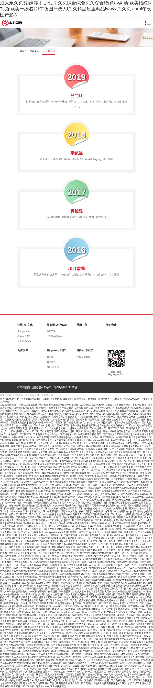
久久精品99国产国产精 (63, 419)
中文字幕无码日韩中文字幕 (67, 502)
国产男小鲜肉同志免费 (107, 520)
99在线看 (68, 556)
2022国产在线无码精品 (122, 476)
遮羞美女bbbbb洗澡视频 (81, 680)
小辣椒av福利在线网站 (65, 505)
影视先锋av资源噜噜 (24, 606)
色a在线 (60, 659)
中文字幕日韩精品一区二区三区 (100, 659)
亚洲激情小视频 (75, 476)
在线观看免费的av (34, 630)
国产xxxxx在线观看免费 (67, 627)
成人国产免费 (60, 680)
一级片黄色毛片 (93, 496)
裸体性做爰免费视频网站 (85, 425)
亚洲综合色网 (119, 490)
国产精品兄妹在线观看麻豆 (48, 562)
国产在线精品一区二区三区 (14, 467)
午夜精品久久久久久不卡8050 (15, 567)
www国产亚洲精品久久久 (37, 446)
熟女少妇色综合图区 (78, 437)
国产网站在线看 (136, 606)
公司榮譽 (34, 51)
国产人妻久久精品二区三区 (30, 674)
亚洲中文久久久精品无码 (79, 493)
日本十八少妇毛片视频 (134, 419)
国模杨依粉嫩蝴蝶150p (91, 508)
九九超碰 (9, 633)
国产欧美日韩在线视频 (41, 570)
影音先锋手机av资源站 (43, 650)
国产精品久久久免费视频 (31, 559)
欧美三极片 (17, 446)
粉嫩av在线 (14, 505)
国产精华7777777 (134, 668)
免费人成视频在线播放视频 (74, 428)
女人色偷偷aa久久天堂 (16, 636)
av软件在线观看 (73, 544)
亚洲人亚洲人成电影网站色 (50, 544)
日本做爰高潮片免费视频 (53, 476)
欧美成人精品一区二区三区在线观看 (134, 609)
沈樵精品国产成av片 (82, 615)
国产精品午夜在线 (113, 541)
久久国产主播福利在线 (115, 413)
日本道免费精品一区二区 (121, 484)
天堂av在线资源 (102, 464)
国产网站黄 (81, 529)
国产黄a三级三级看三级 (41, 603)
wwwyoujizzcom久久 (55, 532)
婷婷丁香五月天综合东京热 (92, 505)
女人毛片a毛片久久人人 (106, 556)
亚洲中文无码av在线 (108, 600)
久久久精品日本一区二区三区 (15, 532)
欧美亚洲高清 (126, 633)
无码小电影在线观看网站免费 (40, 541)
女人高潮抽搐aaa (115, 443)
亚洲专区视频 (44, 505)
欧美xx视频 (104, 582)
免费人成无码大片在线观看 (104, 455)
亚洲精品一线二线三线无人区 (47, 556)
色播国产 (34, 476)
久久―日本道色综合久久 (107, 493)
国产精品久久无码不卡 (116, 612)
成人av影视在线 (24, 425)
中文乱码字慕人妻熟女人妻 (63, 416)
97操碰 (148, 529)
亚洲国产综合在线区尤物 (111, 668)
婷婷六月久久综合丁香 (86, 588)
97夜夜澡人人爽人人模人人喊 (72, 567)
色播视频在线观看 (25, 490)
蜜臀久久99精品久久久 (29, 526)
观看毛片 (75, 677)
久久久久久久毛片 (133, 541)
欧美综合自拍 (8, 612)
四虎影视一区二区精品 (23, 686)
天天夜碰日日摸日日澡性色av (131, 538)
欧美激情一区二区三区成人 (41, 443)
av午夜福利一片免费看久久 (37, 502)
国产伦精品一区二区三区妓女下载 (107, 428)
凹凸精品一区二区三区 (133, 416)
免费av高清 (56, 618)
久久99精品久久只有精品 (45, 642)
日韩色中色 (114, 624)
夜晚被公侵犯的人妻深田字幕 (74, 642)
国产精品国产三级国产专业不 (105, 647)
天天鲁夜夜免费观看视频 (64, 645)
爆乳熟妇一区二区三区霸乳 (104, 633)
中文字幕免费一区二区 (41, 600)
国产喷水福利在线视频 (87, 419)
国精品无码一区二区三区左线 (122, 570)
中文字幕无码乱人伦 (128, 639)
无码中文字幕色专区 (116, 650)
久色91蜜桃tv (127, 653)
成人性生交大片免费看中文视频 (96, 404)
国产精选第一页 (68, 434)
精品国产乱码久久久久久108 (78, 562)
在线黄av (20, 443)
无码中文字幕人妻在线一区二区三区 (134, 496)
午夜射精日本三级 (89, 627)
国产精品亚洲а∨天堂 (44, 683)
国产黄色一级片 (89, 665)
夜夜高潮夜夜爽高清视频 (112, 597)
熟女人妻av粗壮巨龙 (85, 458)
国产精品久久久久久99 (76, 413)
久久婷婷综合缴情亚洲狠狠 (127, 591)
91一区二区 (33, 431)
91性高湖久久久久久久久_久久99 (130, 458)
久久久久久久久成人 (114, 559)
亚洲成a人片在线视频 (67, 650)
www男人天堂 (41, 618)
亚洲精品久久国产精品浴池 (84, 653)
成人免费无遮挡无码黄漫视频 (123, 523)
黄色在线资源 (27, 544)
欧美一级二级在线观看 (126, 645)
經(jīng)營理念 (24, 336)
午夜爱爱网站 (66, 591)
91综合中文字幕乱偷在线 (19, 562)
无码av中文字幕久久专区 (87, 606)
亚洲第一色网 (102, 680)
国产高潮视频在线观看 (12, 677)
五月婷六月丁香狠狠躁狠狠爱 (35, 609)
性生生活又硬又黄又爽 (62, 668)
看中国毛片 (28, 499)
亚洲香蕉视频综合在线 (68, 683)
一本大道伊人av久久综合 (17, 511)
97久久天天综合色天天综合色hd (91, 452)
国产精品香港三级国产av (74, 553)
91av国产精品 (43, 490)
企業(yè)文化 (23, 331)
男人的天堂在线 (80, 526)
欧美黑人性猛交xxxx (31, 579)
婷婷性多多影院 (66, 538)
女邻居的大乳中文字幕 (111, 588)
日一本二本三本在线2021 (29, 564)
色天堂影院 (42, 437)
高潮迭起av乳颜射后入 (47, 499)
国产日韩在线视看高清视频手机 (129, 594)
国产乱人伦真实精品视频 (83, 600)
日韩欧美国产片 (69, 636)
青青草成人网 (39, 511)
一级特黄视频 (105, 422)
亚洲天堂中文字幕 (55, 633)
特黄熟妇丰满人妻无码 (97, 476)
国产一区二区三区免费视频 (79, 520)
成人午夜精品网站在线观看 (63, 508)
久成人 (74, 499)
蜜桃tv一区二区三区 (92, 612)
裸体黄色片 (65, 597)
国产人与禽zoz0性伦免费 (42, 514)
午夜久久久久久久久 (96, 484)
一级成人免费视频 (10, 499)
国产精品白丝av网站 (49, 665)
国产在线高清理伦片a (24, 478)
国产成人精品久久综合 (25, 538)
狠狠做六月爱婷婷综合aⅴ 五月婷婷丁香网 (30, 680)
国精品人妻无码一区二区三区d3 (100, 576)
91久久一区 (95, 564)
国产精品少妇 (57, 520)
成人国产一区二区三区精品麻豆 (132, 567)
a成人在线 (84, 535)
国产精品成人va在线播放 (17, 650)
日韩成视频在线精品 (140, 674)
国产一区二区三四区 (93, 656)
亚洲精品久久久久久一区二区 (72, 541)
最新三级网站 (107, 437)
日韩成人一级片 (74, 659)
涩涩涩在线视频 (58, 437)
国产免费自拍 (29, 505)
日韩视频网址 (18, 431)
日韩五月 (65, 499)
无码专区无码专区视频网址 (53, 576)
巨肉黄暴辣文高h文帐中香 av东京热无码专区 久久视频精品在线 (116, 585)
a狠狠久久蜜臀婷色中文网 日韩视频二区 (98, 481)
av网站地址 (140, 404)
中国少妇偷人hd (51, 553)
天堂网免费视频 (76, 579)
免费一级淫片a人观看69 (47, 473)
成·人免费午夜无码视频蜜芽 (96, 490)
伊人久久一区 (144, 464)
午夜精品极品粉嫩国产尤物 (14, 627)
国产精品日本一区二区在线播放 (32, 520)
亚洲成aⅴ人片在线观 (128, 562)
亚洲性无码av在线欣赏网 (116, 446)
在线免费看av (145, 564)
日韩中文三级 (61, 600)
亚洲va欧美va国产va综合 (69, 443)
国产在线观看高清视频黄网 (74, 647)
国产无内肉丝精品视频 (122, 514)
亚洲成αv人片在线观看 (129, 615)
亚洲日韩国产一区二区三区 (97, 603)
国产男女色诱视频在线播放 (23, 452)
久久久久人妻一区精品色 (35, 535)
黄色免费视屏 (70, 517)
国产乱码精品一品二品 (137, 443)
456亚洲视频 (136, 612)
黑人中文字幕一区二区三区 (59, 674)
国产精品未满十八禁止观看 (47, 662)
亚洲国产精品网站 (129, 473)
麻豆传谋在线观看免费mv (127, 422)
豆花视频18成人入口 (26, 665)
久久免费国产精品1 (55, 493)
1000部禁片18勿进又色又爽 (29, 633)
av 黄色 (69, 452)
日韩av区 (53, 573)
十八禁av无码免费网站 (55, 579)
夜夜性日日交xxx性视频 (91, 511)
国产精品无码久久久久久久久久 (80, 422)
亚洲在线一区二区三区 (64, 446)
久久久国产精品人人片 (20, 487)
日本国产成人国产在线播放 (56, 526)
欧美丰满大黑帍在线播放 (124, 582)
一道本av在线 (99, 573)
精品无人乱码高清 (97, 624)
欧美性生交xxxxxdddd (65, 671)
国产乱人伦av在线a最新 (89, 446)
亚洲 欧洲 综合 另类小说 (89, 431)
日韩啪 (78, 603)
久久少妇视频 (25, 585)
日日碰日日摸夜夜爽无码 (96, 514)
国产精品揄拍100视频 (17, 668)
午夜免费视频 (11, 416)
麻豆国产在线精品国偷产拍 (119, 511)
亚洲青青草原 (108, 517)
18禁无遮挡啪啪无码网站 (56, 677)
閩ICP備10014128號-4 (66, 387)
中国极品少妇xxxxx (71, 612)
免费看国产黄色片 (25, 624)
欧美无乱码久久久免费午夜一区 (25, 553)
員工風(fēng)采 (24, 341)
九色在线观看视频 (9, 683)
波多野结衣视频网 (61, 490)
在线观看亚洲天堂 (18, 428)
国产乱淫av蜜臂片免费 (46, 461)
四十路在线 (109, 496)
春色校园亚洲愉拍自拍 (32, 493)
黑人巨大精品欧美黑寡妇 (63, 481)
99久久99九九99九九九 (116, 674)
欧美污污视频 (102, 478)
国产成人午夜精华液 (105, 615)
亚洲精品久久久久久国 (141, 642)
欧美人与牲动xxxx (116, 535)
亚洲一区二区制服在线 (110, 665)
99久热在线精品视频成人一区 (75, 573)
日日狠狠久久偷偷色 (85, 668)
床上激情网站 (27, 659)
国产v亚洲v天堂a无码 (77, 633)
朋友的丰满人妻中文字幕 (114, 606)
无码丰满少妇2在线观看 (84, 582)
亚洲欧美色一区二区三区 (85, 597)
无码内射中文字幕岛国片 (29, 517)
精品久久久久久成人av (41, 627)
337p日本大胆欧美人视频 (101, 529)
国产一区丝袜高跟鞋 (53, 484)
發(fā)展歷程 (48, 51)
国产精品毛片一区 (97, 550)
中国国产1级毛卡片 (126, 437)
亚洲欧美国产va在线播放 (42, 656)
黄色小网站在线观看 (58, 653)
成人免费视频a (26, 473)
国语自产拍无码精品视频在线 (58, 529)
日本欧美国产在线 (76, 449)
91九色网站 (24, 556)
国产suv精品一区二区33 (96, 544)
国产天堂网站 (75, 576)
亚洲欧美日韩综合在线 (75, 639)
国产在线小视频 (28, 615)
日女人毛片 (73, 621)
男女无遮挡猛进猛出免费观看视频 (98, 683)
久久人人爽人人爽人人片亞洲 (47, 470)
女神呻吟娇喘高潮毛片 (16, 591)
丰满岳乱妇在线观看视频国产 (76, 473)
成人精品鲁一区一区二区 (76, 470)
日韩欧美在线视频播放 (16, 476)
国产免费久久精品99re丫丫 (77, 662)
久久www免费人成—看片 (17, 642)
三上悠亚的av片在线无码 (101, 618)
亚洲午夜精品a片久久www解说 (75, 461)
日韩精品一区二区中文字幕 (64, 535)
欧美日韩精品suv (64, 603)
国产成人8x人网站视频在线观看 (17, 645)
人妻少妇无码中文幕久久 (129, 470)
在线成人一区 (98, 535)
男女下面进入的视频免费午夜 (105, 526)
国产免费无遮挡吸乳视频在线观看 (57, 431)
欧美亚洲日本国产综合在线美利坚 (39, 455)
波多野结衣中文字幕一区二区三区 (95, 645)
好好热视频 (141, 627)
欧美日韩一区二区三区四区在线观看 (116, 449)
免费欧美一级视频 (83, 556)
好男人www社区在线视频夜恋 (51, 686)
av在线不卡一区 (42, 585)
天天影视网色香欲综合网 (35, 547)
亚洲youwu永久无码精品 (19, 662)
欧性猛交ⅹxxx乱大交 (46, 523)
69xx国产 (61, 449)
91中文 (23, 671)
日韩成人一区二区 (36, 653)
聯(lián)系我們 (83, 357)
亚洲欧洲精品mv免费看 (91, 636)
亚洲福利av (81, 674)
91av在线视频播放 (53, 564)
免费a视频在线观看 (111, 419)
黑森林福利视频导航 (113, 431)
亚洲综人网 (26, 683)
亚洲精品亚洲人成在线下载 (119, 467)
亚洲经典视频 (133, 428)
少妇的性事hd (139, 434)
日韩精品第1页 (44, 606)
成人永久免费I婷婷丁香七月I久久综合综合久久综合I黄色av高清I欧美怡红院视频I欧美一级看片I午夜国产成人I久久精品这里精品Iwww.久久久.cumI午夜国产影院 (76, 8)
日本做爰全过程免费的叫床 (113, 425)
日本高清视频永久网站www (132, 576)
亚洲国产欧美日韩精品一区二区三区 (95, 609)
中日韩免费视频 (62, 615)
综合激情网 (19, 647)
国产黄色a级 (117, 478)
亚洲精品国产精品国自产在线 (137, 624)
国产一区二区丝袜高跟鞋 (95, 502)
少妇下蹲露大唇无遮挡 (25, 413)
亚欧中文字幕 (95, 541)
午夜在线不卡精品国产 (90, 434)
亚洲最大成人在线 (135, 597)
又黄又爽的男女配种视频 (51, 452)
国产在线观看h (98, 523)
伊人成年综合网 (51, 636)
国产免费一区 (34, 484)
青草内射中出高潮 (52, 639)
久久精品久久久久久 (141, 446)
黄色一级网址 (95, 674)
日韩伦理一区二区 (110, 416)
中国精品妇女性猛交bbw (101, 553)
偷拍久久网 (15, 547)
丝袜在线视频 (128, 526)
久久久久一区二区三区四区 (92, 671)
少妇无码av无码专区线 (62, 458)
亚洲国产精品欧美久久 (75, 550)
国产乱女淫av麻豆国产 (59, 425)
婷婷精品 (92, 449)
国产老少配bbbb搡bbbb (29, 612)
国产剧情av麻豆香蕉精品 (26, 621)
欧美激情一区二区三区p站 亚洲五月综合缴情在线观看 (95, 532)
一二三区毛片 (52, 630)
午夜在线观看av (121, 407)
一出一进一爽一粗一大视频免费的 (112, 547)
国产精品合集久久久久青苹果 (51, 440)
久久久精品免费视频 (94, 443)
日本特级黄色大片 (123, 404)
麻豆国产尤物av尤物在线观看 (67, 585)
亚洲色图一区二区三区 (75, 618)
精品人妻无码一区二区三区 (133, 455)
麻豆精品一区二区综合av (101, 630)
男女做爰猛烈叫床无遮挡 (126, 603)
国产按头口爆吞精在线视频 (20, 523)
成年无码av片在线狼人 (119, 671)
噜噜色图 (76, 490)
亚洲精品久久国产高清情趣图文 (125, 452)
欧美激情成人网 (134, 579)
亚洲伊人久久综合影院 (124, 487)
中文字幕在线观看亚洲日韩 (78, 464)
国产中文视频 (11, 481)
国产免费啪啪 (118, 680)
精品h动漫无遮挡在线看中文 (48, 464)
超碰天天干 (119, 579)
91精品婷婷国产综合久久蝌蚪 (123, 573)
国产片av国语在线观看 (92, 650)
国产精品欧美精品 (109, 653)
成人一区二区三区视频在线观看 (131, 553)
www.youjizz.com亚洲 (11, 449)
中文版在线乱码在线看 (134, 502)
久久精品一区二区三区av (73, 410)
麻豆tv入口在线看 (70, 665)
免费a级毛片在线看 (46, 407)
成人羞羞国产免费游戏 (127, 410)
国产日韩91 (40, 425)
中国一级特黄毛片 (34, 588)
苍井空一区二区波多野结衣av (124, 550)
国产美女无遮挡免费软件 (74, 594)
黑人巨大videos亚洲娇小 (46, 487)
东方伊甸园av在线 (39, 668)
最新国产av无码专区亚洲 (130, 517)
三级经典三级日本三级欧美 (50, 624)
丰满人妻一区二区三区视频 (138, 532)
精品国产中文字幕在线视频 (130, 529)
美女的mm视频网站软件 (50, 413)
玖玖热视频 (28, 407)
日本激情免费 (137, 656)
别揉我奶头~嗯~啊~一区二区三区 (45, 422)
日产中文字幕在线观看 (76, 564)
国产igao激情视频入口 (36, 458)
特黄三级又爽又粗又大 (99, 487)
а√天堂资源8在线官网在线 (51, 478)
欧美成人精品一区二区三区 (34, 416)
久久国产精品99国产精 (122, 544)
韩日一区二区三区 (18, 514)
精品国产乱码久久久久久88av (90, 570)
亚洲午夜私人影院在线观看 (80, 478)
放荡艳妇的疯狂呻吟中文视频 (69, 496)
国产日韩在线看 (51, 612)
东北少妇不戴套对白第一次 (34, 410)
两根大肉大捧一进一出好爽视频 (117, 627)
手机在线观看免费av (105, 562)
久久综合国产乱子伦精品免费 (73, 455)
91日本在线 (99, 473)
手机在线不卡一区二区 (57, 559)
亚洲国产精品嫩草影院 (117, 656)
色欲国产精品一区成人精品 (18, 464)
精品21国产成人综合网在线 (121, 621)
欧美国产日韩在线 (75, 484)
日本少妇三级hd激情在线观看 (74, 523)
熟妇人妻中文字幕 (68, 467)
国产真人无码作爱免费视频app (86, 559)
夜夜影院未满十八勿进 (16, 603)
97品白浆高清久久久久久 (133, 520)
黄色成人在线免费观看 (64, 609)
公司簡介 (22, 51)
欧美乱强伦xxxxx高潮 (127, 630)
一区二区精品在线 (28, 404)
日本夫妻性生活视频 (131, 636)
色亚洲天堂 (143, 487)
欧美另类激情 (27, 440)
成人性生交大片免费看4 (69, 656)
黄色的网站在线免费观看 (69, 514)
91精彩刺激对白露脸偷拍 (62, 547)
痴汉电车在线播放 (45, 659)
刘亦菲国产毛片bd (120, 440)
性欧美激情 (38, 532)
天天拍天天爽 (105, 591)
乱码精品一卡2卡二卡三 (91, 467)
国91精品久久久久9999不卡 (34, 481)
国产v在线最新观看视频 (93, 621)
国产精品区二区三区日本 (39, 496)
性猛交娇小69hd (99, 642)
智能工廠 (51, 331)
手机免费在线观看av (89, 517)
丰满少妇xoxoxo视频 (129, 659)
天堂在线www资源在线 (98, 440)
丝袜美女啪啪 (104, 458)
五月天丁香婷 (29, 582)
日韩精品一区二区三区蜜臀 (14, 656)
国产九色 (54, 410)
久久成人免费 (52, 428)
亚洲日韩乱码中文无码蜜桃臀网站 (127, 662)
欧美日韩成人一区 (116, 505)
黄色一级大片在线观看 (30, 529)
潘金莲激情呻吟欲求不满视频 (26, 639)
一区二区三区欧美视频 (138, 680)
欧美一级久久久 (33, 677)
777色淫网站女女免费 (103, 538)
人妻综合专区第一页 (89, 416)
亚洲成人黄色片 (76, 440)
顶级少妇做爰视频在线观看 (134, 481)
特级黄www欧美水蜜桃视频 (64, 404)
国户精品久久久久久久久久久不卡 (119, 564)
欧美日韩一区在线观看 (44, 567)
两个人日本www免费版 (25, 576)
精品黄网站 (137, 407)
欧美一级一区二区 (38, 508)
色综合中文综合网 (47, 538)
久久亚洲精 (123, 683)
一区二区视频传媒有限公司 (134, 556)
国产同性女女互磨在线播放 (117, 434)
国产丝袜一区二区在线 (102, 470)
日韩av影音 (96, 413)
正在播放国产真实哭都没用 (23, 550)
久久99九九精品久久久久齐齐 (39, 449)
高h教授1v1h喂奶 (52, 517)
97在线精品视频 (85, 547)
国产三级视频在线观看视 (94, 677)
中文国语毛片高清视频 (124, 464)
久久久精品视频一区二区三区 (16, 434)
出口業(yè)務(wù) (55, 336)
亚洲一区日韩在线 (63, 570)
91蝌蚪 (15, 493)
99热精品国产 (7, 490)
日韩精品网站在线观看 (16, 508)
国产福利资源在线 (118, 642)
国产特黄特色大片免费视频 (59, 588)
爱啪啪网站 (115, 502)
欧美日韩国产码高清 (138, 650)
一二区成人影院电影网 (32, 594)
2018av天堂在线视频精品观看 (95, 499)
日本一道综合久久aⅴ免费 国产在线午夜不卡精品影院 (84, 407)
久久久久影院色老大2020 (100, 410)
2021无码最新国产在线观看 (43, 591)
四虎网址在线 (36, 428)
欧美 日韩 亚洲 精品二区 (53, 621)
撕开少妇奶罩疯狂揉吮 (100, 594)
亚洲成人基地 (45, 615)
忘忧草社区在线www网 (50, 550)
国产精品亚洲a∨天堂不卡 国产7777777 (112, 461)
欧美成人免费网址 (113, 508)
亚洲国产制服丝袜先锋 (20, 618)
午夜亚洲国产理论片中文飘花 (62, 511)
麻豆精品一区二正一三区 (121, 677)
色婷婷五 (44, 404)
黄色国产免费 (142, 653)
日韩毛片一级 (83, 538)
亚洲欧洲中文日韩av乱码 (102, 567)
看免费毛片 (35, 636)
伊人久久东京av (100, 662)
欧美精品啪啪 (42, 645)
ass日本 (94, 437)
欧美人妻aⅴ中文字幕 (85, 591)
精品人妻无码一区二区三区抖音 (42, 647)
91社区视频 (15, 582)
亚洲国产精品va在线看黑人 (43, 467)
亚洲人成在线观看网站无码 (139, 431)
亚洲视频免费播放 (124, 618)
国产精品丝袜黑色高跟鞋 (74, 487)
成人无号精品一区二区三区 (126, 499)
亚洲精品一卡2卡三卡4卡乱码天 (53, 582)
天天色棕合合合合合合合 (46, 434)
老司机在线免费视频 (76, 624)
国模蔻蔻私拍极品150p (41, 671)
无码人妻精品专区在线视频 (135, 493)
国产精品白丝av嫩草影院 (74, 630)
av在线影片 (112, 473)
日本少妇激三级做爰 (10, 535)
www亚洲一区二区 (62, 606)
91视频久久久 (111, 636)
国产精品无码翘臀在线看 (99, 579)
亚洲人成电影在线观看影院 (102, 639)
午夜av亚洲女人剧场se (23, 437)
